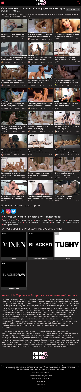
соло (51, 220)
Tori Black (32, 131)
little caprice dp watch (70, 222)
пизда (44, 220)
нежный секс (60, 220)
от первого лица (9, 222)
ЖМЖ (20, 222)
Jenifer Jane (32, 62)
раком (5, 220)
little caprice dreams (10, 225)
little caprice (55, 222)
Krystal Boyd (59, 155)
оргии (37, 220)
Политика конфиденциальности (40, 376)
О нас (40, 387)
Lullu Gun (59, 131)
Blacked (31, 85)
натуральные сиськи (25, 220)
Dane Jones (59, 85)
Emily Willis (32, 108)
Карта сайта (40, 384)
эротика (46, 222)
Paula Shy (5, 62)
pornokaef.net (22, 366)
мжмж (12, 220)
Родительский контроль (40, 378)
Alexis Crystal (33, 39)
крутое (27, 222)
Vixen (4, 131)
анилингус (36, 222)
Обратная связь (40, 381)
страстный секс (73, 220)
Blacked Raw (6, 108)
